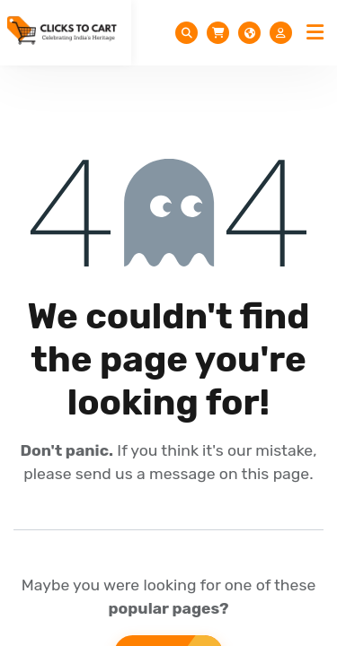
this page (276, 474)
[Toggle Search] (186, 33)
